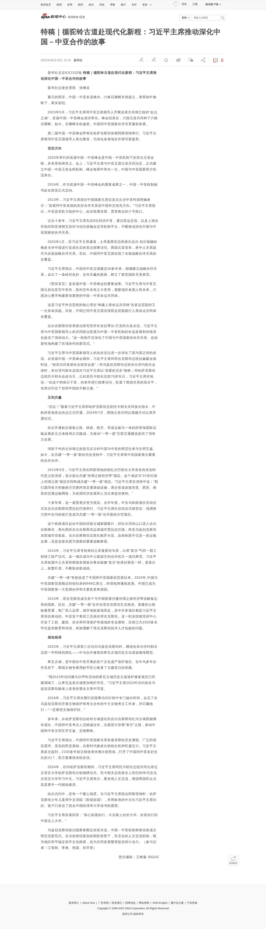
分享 (203, 60)
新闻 (59, 4)
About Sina (88, 902)
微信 (190, 60)
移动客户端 (213, 4)
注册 (195, 4)
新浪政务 (73, 17)
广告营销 (103, 902)
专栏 (134, 4)
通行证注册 (177, 902)
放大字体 (153, 60)
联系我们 (117, 902)
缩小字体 (141, 60)
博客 (112, 4)
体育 (69, 4)
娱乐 (91, 4)
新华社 (78, 60)
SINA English (160, 902)
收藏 (166, 60)
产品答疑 (192, 902)
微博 (178, 60)
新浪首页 (46, 4)
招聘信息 (130, 902)
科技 (102, 4)
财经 (80, 4)
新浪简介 (74, 902)
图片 (123, 4)
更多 (147, 4)
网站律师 (144, 902)
